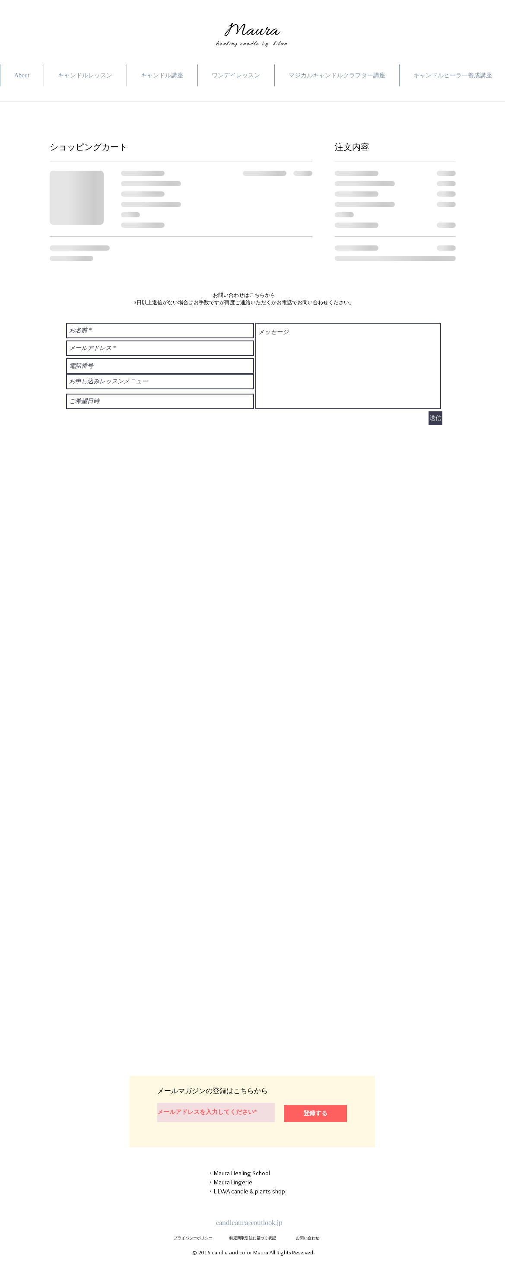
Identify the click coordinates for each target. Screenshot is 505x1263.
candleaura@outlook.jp (249, 1222)
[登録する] (315, 1113)
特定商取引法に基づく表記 (252, 1237)
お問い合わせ (307, 1237)
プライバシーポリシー (193, 1237)
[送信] (435, 418)
